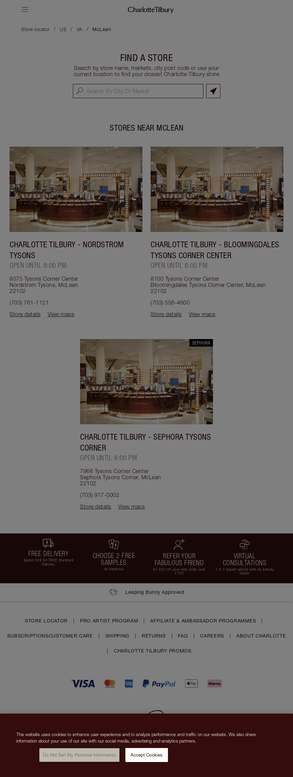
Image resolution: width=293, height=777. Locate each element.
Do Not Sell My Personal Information (79, 757)
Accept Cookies (146, 757)
